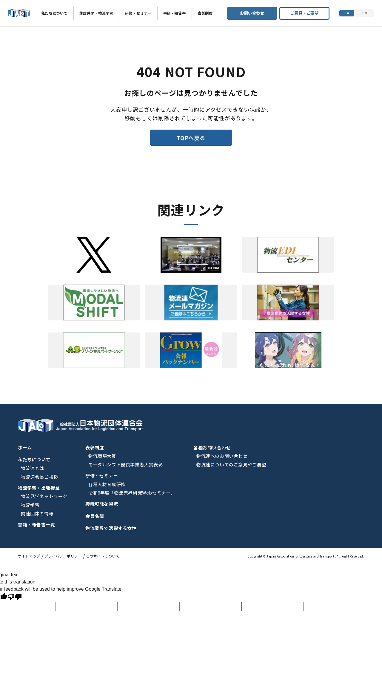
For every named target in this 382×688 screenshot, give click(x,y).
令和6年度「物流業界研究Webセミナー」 (131, 492)
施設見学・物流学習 (96, 13)
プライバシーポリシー (63, 555)
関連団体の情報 (37, 513)
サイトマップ (29, 555)
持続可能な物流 (101, 503)
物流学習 (30, 505)
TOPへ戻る (191, 138)
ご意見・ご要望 (304, 13)
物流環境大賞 (102, 456)
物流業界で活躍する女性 (111, 528)
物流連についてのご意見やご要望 (231, 464)
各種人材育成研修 (107, 484)
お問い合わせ (252, 13)
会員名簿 (94, 516)
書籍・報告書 (174, 13)
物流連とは (32, 468)
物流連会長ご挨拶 (39, 477)
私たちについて (54, 13)
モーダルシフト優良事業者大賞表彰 (125, 464)
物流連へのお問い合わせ (222, 456)
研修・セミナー (138, 13)
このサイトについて (102, 555)
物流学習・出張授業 (39, 488)
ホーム (25, 447)
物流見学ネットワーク (44, 496)
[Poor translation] (14, 597)
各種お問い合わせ (212, 447)
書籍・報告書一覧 (36, 524)
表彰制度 (205, 13)
